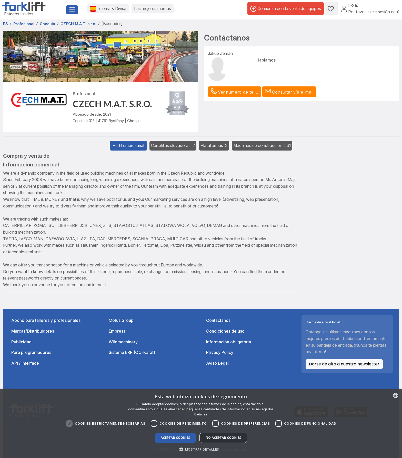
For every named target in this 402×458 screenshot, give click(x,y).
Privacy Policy (219, 352)
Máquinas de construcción (262, 145)
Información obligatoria (228, 341)
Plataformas (214, 145)
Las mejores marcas (152, 8)
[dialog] (201, 423)
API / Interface (25, 363)
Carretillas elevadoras (173, 145)
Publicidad (21, 341)
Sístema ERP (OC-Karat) (132, 352)
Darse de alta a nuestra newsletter (344, 364)
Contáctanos (218, 320)
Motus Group (121, 320)
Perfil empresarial (128, 145)
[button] (289, 91)
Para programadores (31, 352)
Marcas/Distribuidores (32, 331)
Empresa (117, 331)
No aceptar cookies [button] (223, 437)
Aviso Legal (217, 363)
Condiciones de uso (225, 331)
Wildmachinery (123, 341)
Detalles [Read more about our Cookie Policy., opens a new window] (200, 414)
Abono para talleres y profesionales (46, 320)
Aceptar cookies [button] (175, 437)
